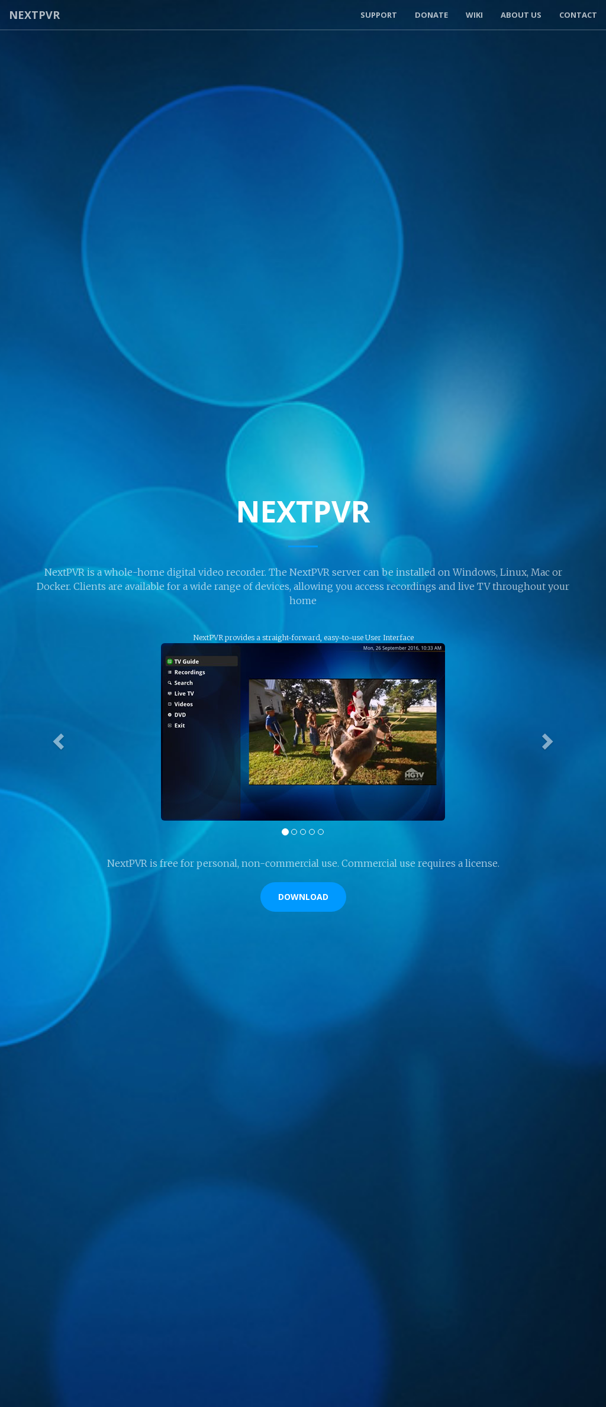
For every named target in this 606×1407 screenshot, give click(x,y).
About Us (521, 14)
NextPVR (34, 15)
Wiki (474, 14)
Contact (578, 14)
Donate (431, 14)
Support (378, 14)
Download (303, 896)
